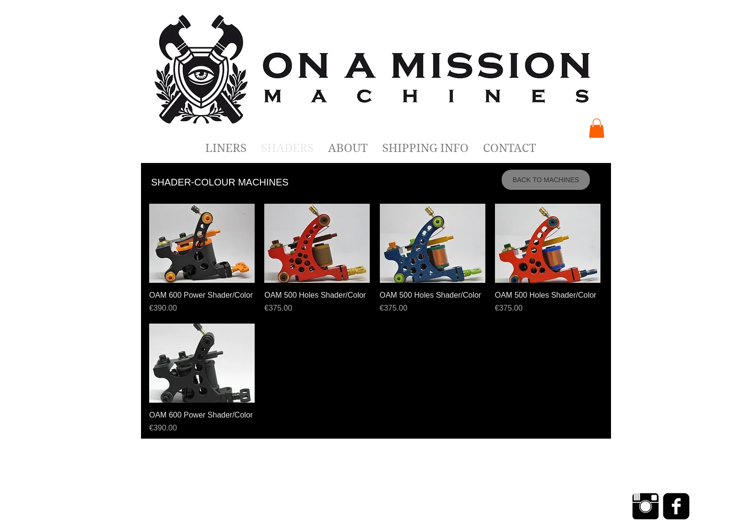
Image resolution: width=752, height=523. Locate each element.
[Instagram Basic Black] (645, 506)
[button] (596, 128)
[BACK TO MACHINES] (546, 180)
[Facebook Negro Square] (676, 506)
